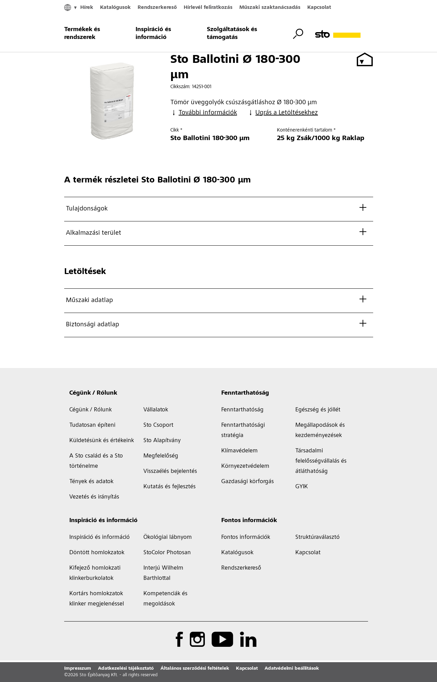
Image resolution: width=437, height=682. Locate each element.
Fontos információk (249, 521)
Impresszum (77, 668)
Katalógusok (115, 7)
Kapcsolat (319, 7)
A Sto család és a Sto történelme (96, 461)
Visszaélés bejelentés (170, 471)
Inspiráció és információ (153, 34)
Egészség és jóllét (317, 410)
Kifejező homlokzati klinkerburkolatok (95, 573)
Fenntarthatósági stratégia (243, 430)
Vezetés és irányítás (94, 497)
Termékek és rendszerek (82, 34)
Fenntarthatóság (245, 393)
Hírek (86, 7)
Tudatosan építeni (92, 425)
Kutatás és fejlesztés (169, 487)
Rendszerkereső (157, 7)
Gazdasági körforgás (247, 482)
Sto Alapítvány (162, 441)
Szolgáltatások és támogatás (232, 34)
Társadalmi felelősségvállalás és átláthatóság (321, 461)
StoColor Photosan (167, 553)
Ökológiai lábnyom (167, 537)
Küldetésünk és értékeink (101, 441)
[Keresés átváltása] (298, 34)
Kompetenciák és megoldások (165, 599)
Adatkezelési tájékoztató (126, 668)
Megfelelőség (160, 456)
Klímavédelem (239, 451)
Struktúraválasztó (317, 537)
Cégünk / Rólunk (93, 393)
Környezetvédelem (245, 466)
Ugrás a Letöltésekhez (282, 113)
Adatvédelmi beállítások (292, 668)
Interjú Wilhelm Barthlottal (163, 573)
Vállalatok (155, 410)
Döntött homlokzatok (96, 553)
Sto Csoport (158, 425)
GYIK (301, 487)
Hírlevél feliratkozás (208, 7)
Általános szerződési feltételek (194, 668)
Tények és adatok (91, 482)
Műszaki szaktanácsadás (269, 7)
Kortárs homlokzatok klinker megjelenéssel (96, 599)
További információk (203, 113)
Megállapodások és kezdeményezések (320, 430)
